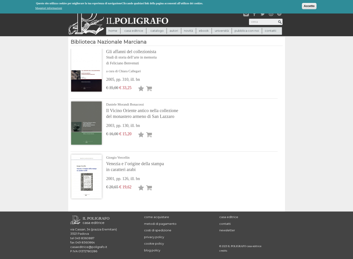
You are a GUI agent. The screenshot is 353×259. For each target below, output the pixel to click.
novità (188, 30)
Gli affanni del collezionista (142, 57)
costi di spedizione (157, 230)
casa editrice (228, 217)
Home (113, 30)
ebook (204, 30)
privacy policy (154, 237)
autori (174, 30)
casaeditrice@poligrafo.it (88, 247)
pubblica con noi (247, 30)
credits (223, 250)
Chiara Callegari (130, 71)
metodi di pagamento (160, 223)
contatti (270, 30)
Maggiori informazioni (48, 7)
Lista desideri (141, 89)
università (222, 30)
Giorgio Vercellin (118, 157)
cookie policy (154, 243)
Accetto (309, 5)
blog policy (152, 250)
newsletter (227, 230)
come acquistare (156, 217)
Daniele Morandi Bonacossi (125, 104)
